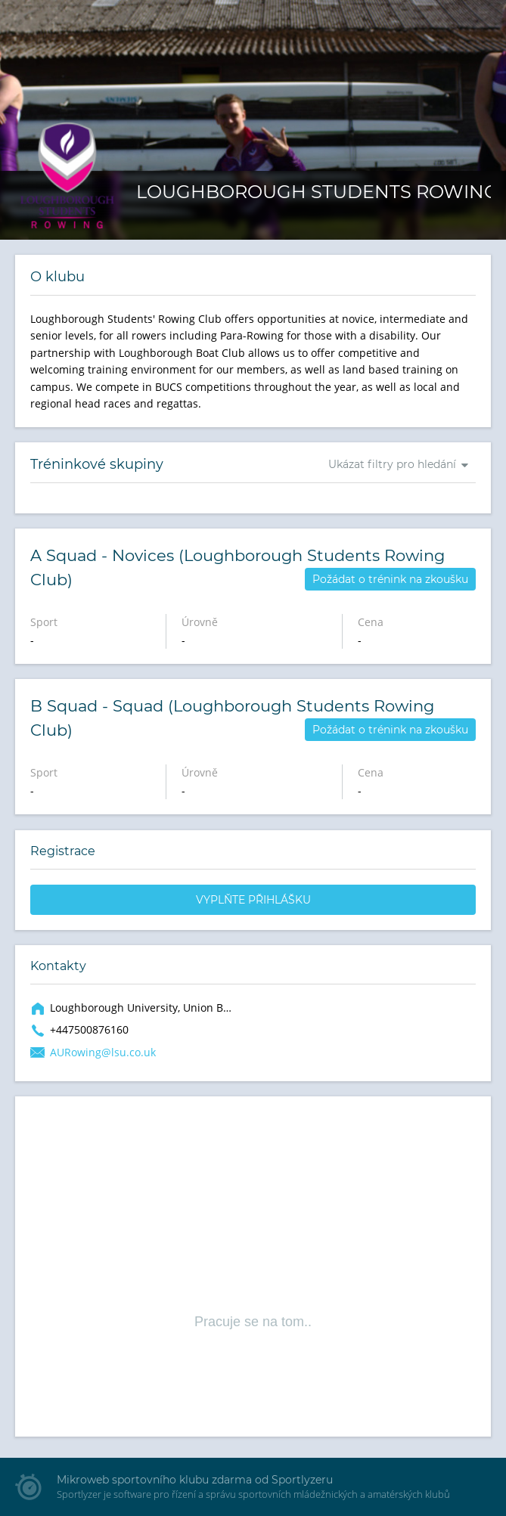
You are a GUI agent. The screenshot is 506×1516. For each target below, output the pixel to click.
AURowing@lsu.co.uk (103, 1052)
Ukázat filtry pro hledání (392, 464)
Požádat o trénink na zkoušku (390, 579)
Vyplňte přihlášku (253, 900)
